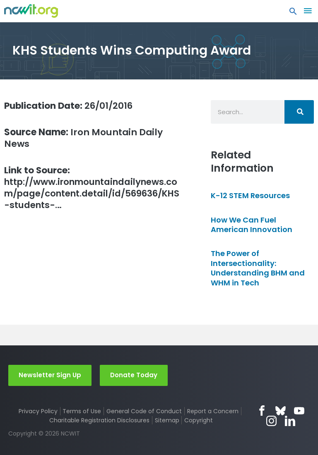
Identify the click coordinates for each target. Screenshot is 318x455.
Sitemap (167, 420)
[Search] (299, 112)
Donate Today (133, 375)
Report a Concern (212, 411)
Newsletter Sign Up (50, 375)
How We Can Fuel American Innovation (251, 225)
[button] (293, 13)
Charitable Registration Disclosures (99, 420)
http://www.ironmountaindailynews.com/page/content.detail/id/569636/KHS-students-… (93, 188)
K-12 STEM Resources (250, 195)
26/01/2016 (69, 105)
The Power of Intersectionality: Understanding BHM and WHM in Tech (258, 267)
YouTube (299, 410)
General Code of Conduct (144, 411)
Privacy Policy (38, 411)
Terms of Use (82, 411)
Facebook (262, 410)
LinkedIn (290, 421)
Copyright (198, 420)
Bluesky (280, 410)
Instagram (271, 421)
